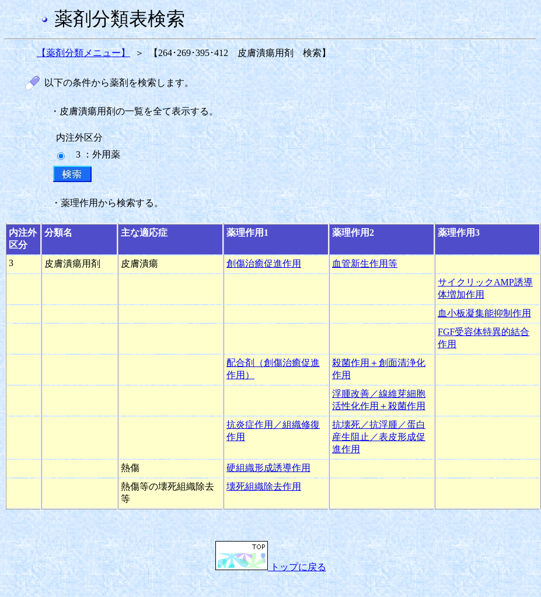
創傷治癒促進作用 (263, 263)
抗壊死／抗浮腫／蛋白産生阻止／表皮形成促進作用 (378, 437)
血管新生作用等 (364, 263)
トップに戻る (270, 567)
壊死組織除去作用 (263, 486)
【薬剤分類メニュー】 (83, 53)
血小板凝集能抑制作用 (484, 313)
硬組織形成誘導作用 (268, 468)
